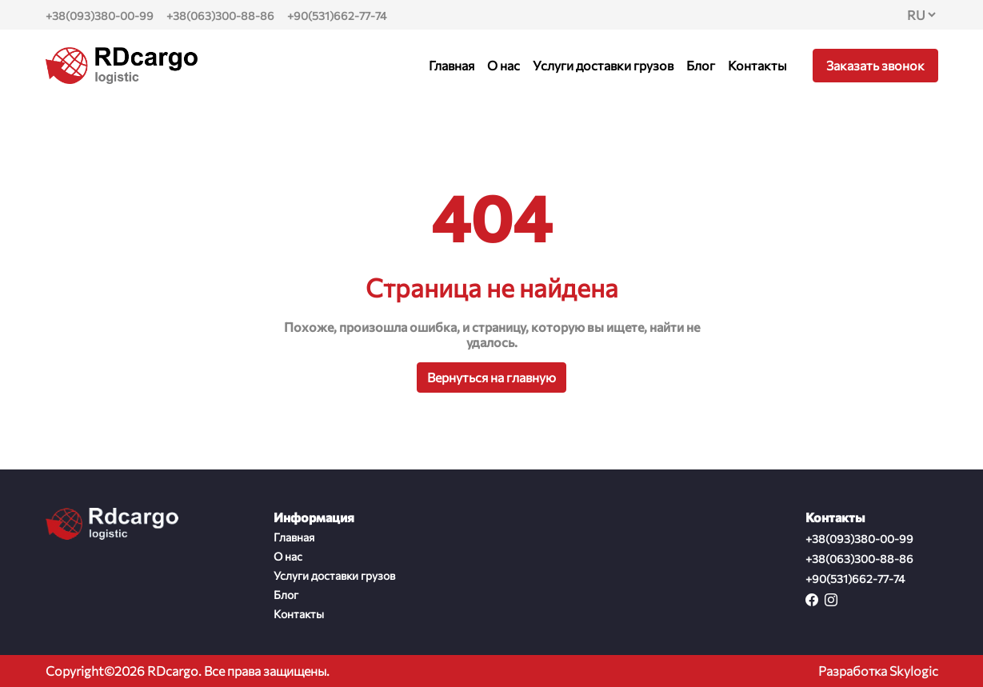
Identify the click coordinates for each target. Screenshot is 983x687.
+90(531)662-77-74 (336, 15)
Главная (451, 65)
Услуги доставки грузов (603, 65)
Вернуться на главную (491, 377)
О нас (503, 65)
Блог (700, 65)
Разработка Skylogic (878, 670)
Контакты (757, 65)
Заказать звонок (875, 65)
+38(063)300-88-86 (220, 15)
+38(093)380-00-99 (100, 15)
